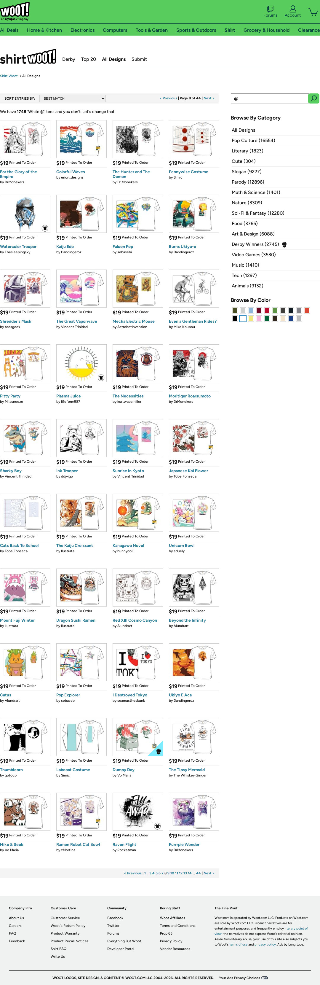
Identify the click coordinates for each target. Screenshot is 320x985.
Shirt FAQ (58, 949)
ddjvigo (67, 476)
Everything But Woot (124, 941)
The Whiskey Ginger (190, 775)
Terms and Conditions (178, 926)
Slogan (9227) (247, 171)
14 (190, 873)
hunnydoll (125, 551)
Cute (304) (244, 161)
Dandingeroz (71, 252)
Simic (178, 177)
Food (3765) (245, 223)
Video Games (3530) (254, 254)
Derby (68, 59)
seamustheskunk (131, 700)
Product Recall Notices (70, 941)
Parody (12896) (248, 182)
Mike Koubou (184, 327)
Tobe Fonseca (185, 476)
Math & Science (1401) (256, 192)
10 (172, 873)
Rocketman (126, 850)
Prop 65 (166, 933)
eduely (179, 551)
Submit (139, 59)
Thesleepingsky (17, 252)
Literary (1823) (247, 151)
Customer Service (65, 918)
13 (185, 873)
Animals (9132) (247, 286)
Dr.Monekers (127, 182)
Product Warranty (65, 933)
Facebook (115, 918)
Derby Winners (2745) (255, 244)
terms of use (238, 944)
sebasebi (124, 252)
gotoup (11, 775)
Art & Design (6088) (253, 234)
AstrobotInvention (132, 327)
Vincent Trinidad (74, 327)
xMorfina (68, 850)
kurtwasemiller (129, 402)
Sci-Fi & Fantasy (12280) (258, 213)
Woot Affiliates (172, 918)
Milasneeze (14, 402)
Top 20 (88, 59)
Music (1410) (245, 265)
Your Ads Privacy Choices (239, 978)
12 (181, 873)
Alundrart (124, 626)
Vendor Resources (175, 949)
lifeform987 (70, 402)
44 (198, 873)
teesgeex (12, 327)
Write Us (58, 956)
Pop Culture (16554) (253, 140)
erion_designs (72, 177)
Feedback (17, 941)
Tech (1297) (244, 275)
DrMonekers (14, 182)
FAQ (12, 933)
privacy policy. (265, 944)
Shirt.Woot (28, 56)
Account (293, 11)
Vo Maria (124, 775)
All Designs (114, 59)
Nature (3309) (247, 203)
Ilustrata (67, 551)
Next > (209, 98)
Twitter (113, 926)
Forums (270, 11)
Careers (15, 926)
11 (176, 873)
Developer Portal (120, 949)
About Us (16, 918)
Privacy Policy (171, 941)
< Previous (168, 98)
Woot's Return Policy (68, 926)
